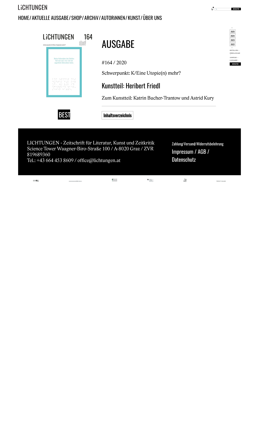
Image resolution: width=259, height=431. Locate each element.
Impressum (182, 151)
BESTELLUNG (64, 115)
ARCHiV (87, 19)
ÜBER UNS (144, 19)
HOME (23, 19)
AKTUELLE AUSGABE (48, 19)
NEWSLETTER (236, 9)
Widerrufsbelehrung (209, 143)
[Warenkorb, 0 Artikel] (212, 8)
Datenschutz (184, 159)
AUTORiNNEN (107, 19)
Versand (189, 143)
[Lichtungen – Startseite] (36, 8)
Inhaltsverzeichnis (116, 115)
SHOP (73, 19)
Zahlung (177, 143)
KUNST (127, 19)
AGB (202, 151)
